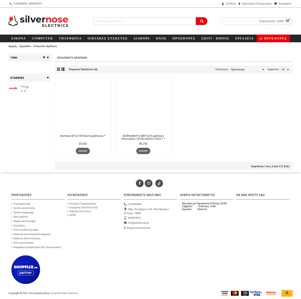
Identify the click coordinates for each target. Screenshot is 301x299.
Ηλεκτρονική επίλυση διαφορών (30, 234)
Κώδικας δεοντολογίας (26, 238)
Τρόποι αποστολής (23, 208)
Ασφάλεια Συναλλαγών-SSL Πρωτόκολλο (36, 247)
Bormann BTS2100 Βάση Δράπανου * (82, 135)
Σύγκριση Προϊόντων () (82, 207)
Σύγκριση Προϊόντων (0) (83, 69)
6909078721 (132, 218)
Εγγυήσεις (18, 225)
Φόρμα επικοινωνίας (137, 228)
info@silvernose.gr (136, 223)
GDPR (72, 215)
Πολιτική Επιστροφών (25, 229)
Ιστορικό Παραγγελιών (82, 203)
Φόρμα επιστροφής (23, 221)
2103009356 (132, 204)
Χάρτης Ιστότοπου (79, 211)
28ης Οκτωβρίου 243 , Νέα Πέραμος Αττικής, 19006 (146, 211)
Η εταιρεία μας (21, 203)
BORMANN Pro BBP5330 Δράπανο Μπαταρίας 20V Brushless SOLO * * (143, 137)
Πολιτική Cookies (22, 242)
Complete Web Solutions (64, 293)
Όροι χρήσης (19, 216)
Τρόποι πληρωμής (22, 212)
